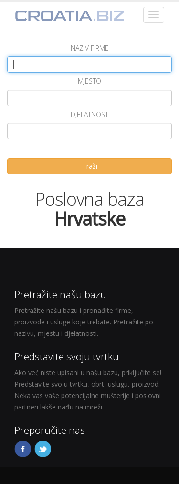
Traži (89, 166)
